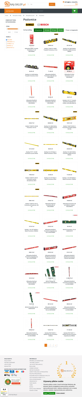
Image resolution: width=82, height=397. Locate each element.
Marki (31, 385)
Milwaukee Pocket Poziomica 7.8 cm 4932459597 (69, 76)
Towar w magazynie (72, 30)
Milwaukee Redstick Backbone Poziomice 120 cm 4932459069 (31, 334)
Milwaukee (10, 41)
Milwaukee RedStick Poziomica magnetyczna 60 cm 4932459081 (50, 231)
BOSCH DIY (10, 47)
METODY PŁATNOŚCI (34, 370)
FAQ (76, 4)
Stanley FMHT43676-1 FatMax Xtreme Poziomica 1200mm (50, 334)
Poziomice (41, 15)
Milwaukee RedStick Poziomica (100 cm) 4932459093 (50, 102)
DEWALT (10, 45)
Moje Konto (7, 360)
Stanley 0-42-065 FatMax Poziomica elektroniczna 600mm (69, 50)
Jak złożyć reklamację (36, 364)
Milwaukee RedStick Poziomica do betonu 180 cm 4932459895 (69, 283)
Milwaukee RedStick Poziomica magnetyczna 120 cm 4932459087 (50, 309)
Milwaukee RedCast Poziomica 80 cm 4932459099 (50, 205)
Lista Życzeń (7, 364)
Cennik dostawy (26, 11)
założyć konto (74, 5)
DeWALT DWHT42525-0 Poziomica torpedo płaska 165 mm (69, 128)
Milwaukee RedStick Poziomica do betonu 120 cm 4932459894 (69, 309)
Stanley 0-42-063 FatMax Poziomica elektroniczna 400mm (69, 153)
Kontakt (41, 11)
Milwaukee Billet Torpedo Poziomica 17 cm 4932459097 (31, 50)
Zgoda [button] (45, 393)
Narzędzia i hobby (17, 15)
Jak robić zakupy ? (34, 362)
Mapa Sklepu (33, 383)
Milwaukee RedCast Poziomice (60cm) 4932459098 (32, 283)
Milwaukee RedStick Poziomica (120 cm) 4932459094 (31, 102)
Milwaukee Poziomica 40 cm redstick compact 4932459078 (69, 205)
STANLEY (10, 43)
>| (55, 345)
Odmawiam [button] (51, 393)
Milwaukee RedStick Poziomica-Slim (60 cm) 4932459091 (50, 76)
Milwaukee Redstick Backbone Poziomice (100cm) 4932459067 (69, 257)
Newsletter (7, 366)
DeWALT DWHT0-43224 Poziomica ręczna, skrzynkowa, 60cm (31, 179)
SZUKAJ (52, 4)
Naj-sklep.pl (14, 394)
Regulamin (35, 11)
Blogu (31, 386)
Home (6, 15)
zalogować (67, 5)
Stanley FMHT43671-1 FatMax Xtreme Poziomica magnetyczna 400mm (69, 334)
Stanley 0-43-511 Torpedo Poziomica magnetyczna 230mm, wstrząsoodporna (69, 102)
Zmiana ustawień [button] (60, 393)
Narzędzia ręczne (30, 15)
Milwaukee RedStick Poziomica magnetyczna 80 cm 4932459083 (31, 257)
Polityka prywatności (35, 373)
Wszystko (9, 39)
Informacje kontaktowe (36, 360)
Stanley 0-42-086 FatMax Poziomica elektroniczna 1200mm (50, 128)
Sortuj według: (27, 30)
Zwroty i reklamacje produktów (39, 371)
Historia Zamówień (9, 362)
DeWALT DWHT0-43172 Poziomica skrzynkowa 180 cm (32, 205)
